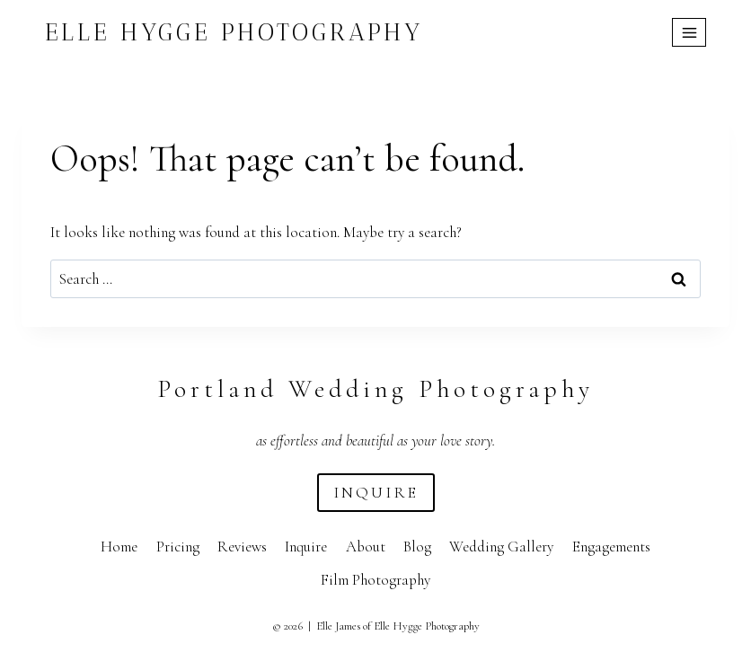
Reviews (242, 546)
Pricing (177, 546)
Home (119, 546)
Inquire (306, 546)
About (365, 546)
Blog (417, 546)
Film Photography (375, 579)
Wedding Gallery (501, 546)
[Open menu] (689, 32)
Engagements (611, 546)
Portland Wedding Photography (375, 389)
